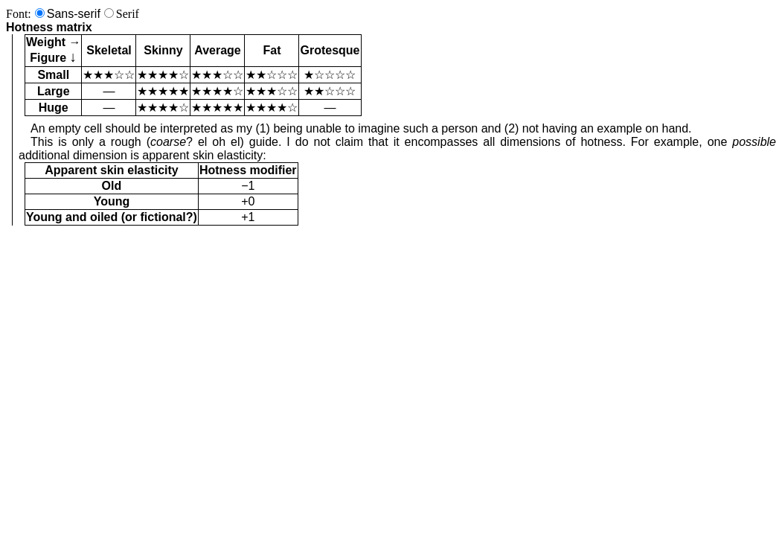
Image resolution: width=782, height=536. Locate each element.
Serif (127, 13)
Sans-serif (73, 13)
